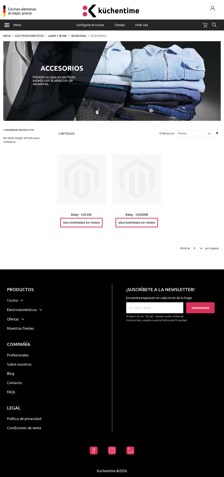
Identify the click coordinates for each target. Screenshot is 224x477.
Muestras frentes (20, 328)
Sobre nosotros (19, 364)
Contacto (14, 383)
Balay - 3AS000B (137, 214)
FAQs (11, 392)
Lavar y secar (57, 35)
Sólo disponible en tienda (81, 222)
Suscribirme (200, 307)
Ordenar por (167, 133)
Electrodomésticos (29, 35)
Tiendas (119, 25)
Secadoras (78, 35)
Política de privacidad (24, 419)
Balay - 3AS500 (81, 214)
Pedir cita (141, 25)
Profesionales (18, 355)
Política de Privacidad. (174, 320)
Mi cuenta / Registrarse (212, 8)
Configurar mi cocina (90, 25)
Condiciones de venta (24, 428)
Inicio (7, 35)
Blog (10, 374)
